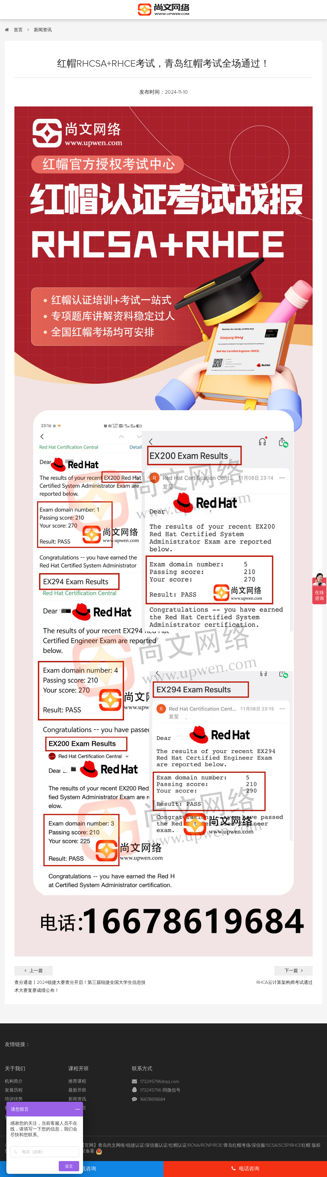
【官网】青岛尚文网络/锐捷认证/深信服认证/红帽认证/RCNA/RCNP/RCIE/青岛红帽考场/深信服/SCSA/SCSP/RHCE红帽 (195, 1145)
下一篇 (294, 970)
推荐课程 (77, 1081)
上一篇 (34, 970)
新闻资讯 (43, 30)
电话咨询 (245, 1168)
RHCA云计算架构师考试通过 (284, 982)
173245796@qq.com (159, 1081)
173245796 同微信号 (160, 1090)
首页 (18, 30)
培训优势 (14, 1099)
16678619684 (152, 1099)
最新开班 (77, 1090)
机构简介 (14, 1081)
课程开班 (78, 1068)
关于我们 (15, 1068)
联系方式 (142, 1068)
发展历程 (14, 1090)
